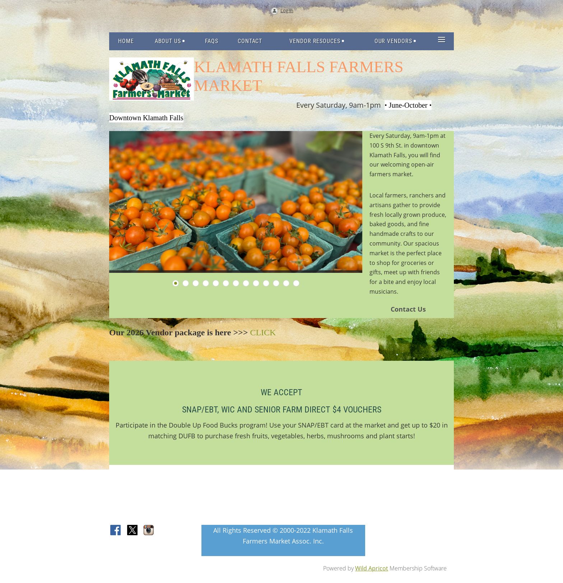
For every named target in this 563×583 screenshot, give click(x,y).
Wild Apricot (371, 568)
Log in (286, 10)
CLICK (263, 332)
